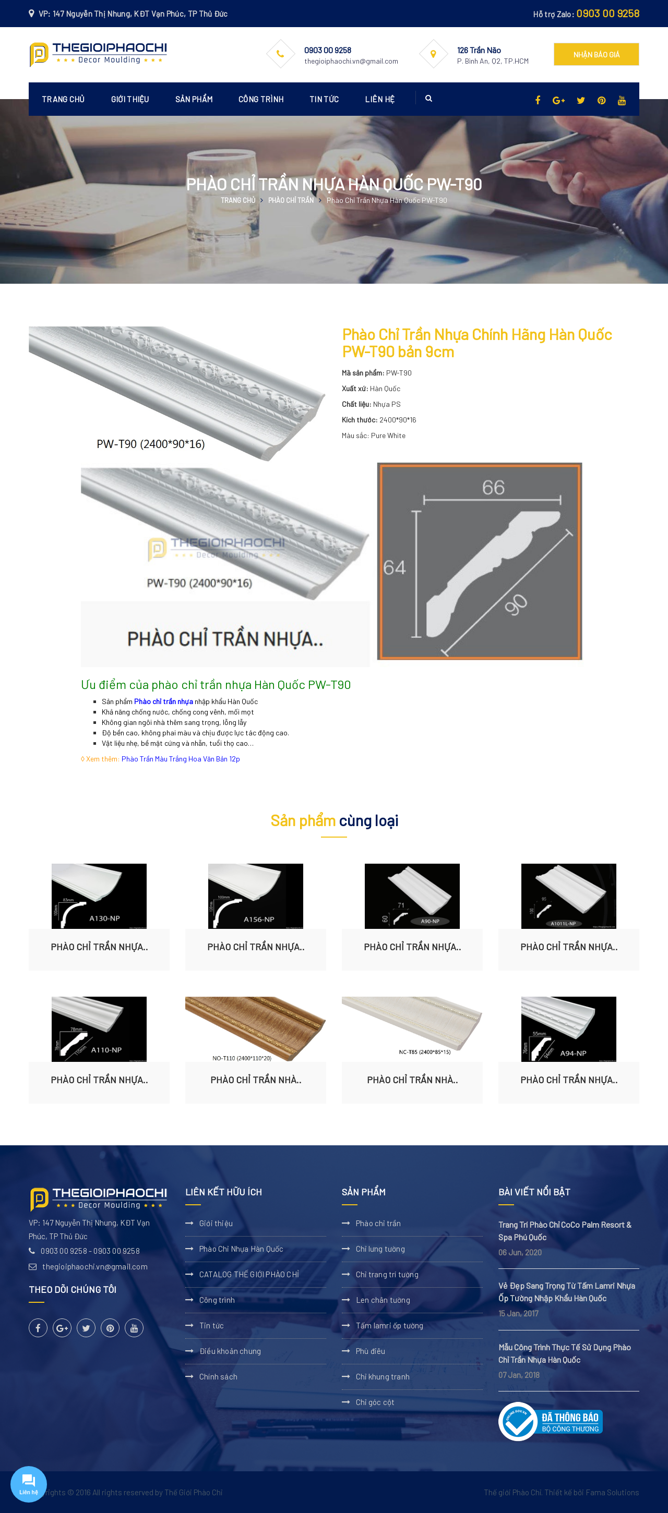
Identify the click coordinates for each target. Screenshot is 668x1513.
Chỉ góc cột (375, 1402)
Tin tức (324, 99)
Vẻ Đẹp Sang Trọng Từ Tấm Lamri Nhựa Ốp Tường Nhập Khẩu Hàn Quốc (566, 1291)
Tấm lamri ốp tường (390, 1325)
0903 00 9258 (607, 13)
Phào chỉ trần (291, 200)
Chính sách (218, 1376)
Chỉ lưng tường (380, 1248)
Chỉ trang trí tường (387, 1274)
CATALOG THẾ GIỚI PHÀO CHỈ (249, 1274)
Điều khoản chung (230, 1350)
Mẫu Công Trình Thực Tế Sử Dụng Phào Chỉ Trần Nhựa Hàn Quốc (564, 1353)
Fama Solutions (612, 1492)
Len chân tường (383, 1299)
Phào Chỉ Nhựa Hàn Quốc (241, 1248)
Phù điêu (371, 1350)
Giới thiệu (130, 99)
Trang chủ (63, 99)
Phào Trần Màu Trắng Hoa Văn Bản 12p (181, 758)
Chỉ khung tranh (383, 1376)
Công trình (260, 99)
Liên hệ (380, 99)
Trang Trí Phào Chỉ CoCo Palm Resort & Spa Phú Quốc (564, 1230)
